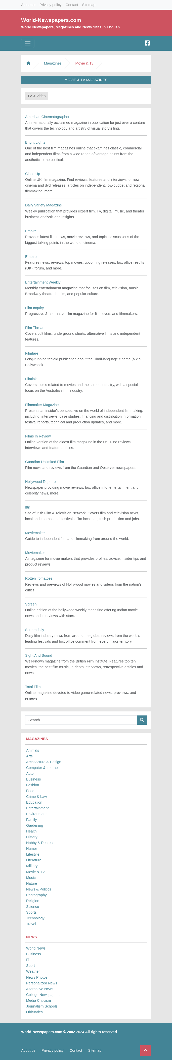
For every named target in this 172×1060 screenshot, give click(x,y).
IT (27, 960)
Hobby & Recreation (42, 843)
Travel (31, 924)
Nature (31, 883)
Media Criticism (38, 1000)
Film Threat (34, 328)
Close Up (32, 174)
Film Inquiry (34, 308)
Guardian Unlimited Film (44, 462)
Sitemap (88, 5)
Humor (31, 849)
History (31, 837)
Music (31, 878)
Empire (31, 231)
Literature (33, 860)
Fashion (32, 785)
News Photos (37, 977)
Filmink (31, 379)
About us (28, 5)
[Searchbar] (81, 720)
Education (34, 802)
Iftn (27, 507)
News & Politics (38, 889)
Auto (30, 773)
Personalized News (41, 983)
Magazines (53, 63)
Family (31, 820)
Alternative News (39, 989)
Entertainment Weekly (43, 282)
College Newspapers (43, 995)
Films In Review (38, 436)
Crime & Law (36, 797)
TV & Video (36, 96)
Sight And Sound (38, 655)
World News (36, 948)
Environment (36, 814)
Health (31, 831)
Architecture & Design (43, 762)
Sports (31, 912)
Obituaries (34, 1012)
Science (32, 907)
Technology (35, 918)
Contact (72, 5)
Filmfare (31, 353)
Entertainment (37, 808)
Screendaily (34, 630)
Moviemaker (35, 533)
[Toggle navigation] (27, 43)
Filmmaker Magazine (42, 405)
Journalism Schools (42, 1006)
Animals (32, 750)
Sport (30, 966)
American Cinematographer (47, 117)
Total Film (33, 687)
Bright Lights (35, 142)
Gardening (34, 825)
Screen (31, 604)
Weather (33, 971)
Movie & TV (35, 872)
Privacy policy (50, 5)
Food (30, 791)
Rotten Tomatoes (39, 578)
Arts (29, 756)
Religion (32, 901)
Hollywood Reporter (41, 482)
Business (33, 779)
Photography (36, 895)
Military (32, 866)
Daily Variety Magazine (43, 205)
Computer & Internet (42, 768)
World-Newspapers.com (51, 20)
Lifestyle (32, 854)
